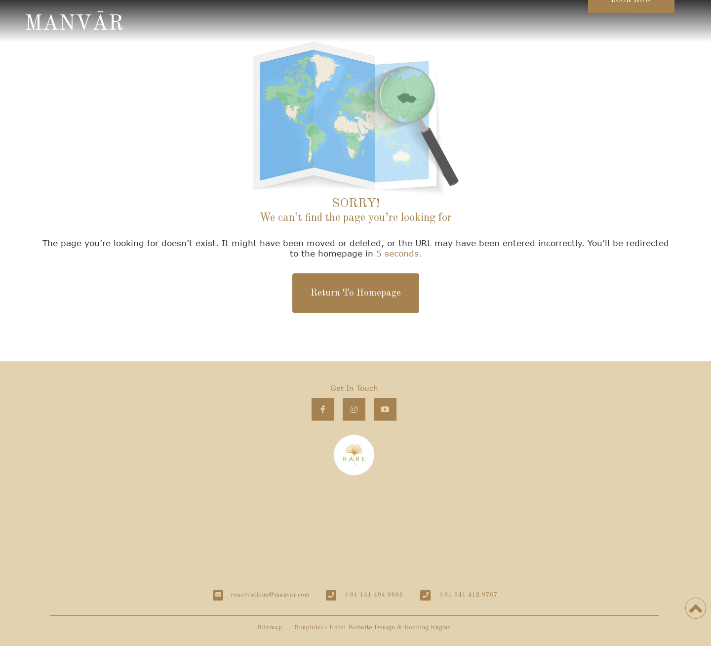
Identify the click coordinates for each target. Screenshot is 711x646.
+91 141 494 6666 (373, 595)
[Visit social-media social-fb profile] (323, 409)
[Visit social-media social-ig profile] (354, 409)
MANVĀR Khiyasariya (354, 528)
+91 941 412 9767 (468, 595)
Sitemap (270, 627)
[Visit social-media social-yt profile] (385, 409)
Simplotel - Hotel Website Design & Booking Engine (373, 627)
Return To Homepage (356, 293)
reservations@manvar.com (270, 595)
